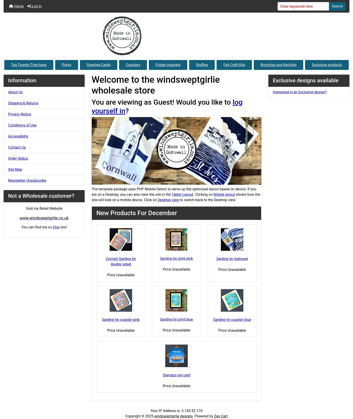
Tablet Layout (182, 194)
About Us (15, 92)
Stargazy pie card (176, 375)
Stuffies (202, 65)
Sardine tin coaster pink (121, 320)
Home (16, 6)
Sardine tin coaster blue (232, 320)
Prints (66, 65)
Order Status (18, 158)
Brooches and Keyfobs (278, 65)
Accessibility (18, 136)
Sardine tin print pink (176, 258)
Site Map (15, 169)
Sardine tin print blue (176, 319)
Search (337, 6)
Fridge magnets (168, 65)
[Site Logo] (176, 35)
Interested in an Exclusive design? (300, 92)
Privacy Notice (19, 114)
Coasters (133, 65)
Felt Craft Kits (234, 65)
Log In (34, 6)
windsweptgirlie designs (173, 416)
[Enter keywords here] (303, 6)
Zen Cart (221, 416)
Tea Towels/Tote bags (28, 65)
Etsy (56, 227)
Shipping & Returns (23, 103)
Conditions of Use (22, 125)
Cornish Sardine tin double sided (121, 261)
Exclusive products (327, 65)
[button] (104, 151)
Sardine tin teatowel (232, 259)
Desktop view (168, 200)
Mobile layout (224, 194)
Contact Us (17, 147)
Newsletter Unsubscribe (27, 180)
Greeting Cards (99, 65)
